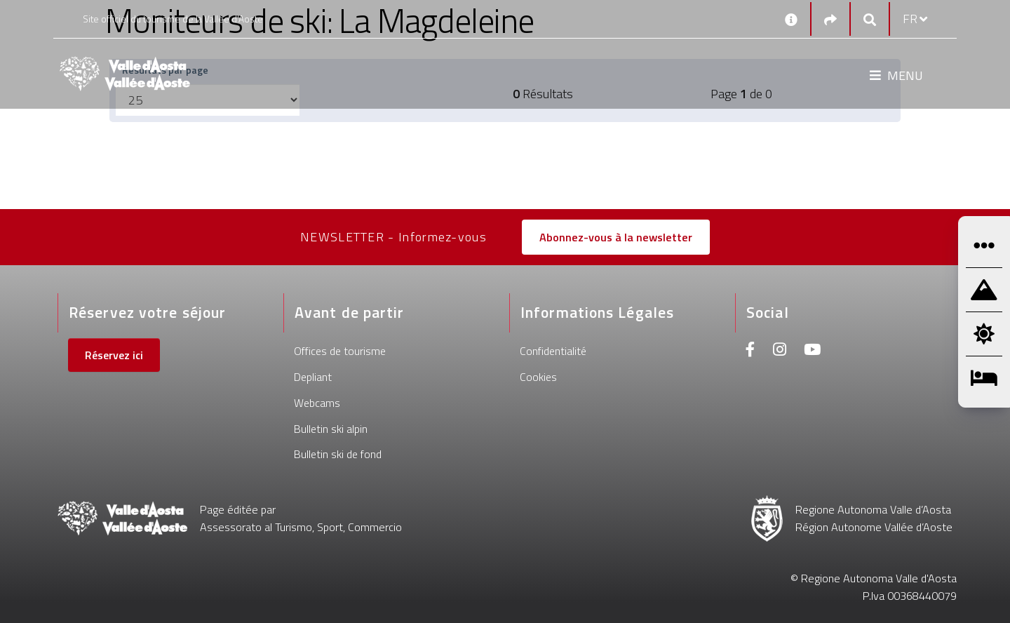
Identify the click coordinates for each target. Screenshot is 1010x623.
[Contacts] (791, 19)
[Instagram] (779, 351)
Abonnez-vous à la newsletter (615, 237)
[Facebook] (750, 351)
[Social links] (830, 19)
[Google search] (869, 19)
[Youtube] (812, 351)
